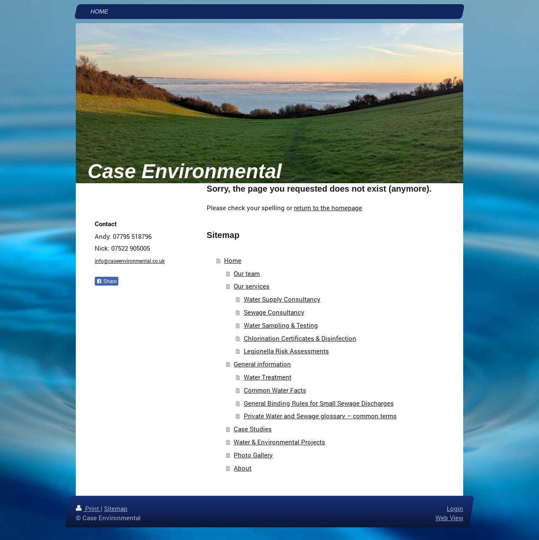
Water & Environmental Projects (279, 442)
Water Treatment (267, 377)
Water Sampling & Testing (281, 325)
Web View (449, 517)
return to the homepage (328, 207)
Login (455, 508)
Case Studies (253, 429)
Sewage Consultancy (274, 312)
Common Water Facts (275, 390)
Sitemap (116, 508)
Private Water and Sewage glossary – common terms (320, 416)
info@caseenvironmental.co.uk (130, 260)
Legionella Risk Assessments (286, 351)
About (242, 468)
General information (262, 364)
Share (106, 281)
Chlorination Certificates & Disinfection (300, 338)
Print (88, 508)
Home (232, 260)
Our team (247, 273)
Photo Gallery (253, 455)
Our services (252, 286)
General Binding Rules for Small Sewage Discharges (319, 403)
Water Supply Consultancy (282, 299)
